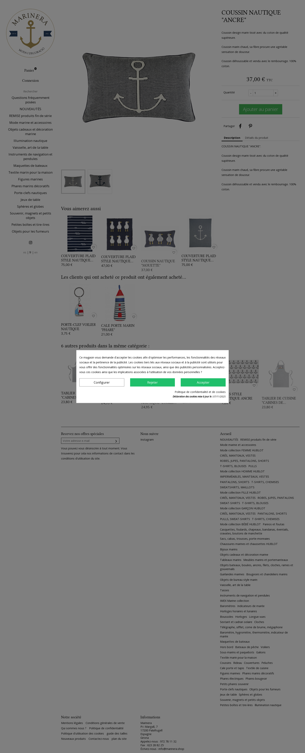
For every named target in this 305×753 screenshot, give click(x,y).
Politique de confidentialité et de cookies (200, 392)
